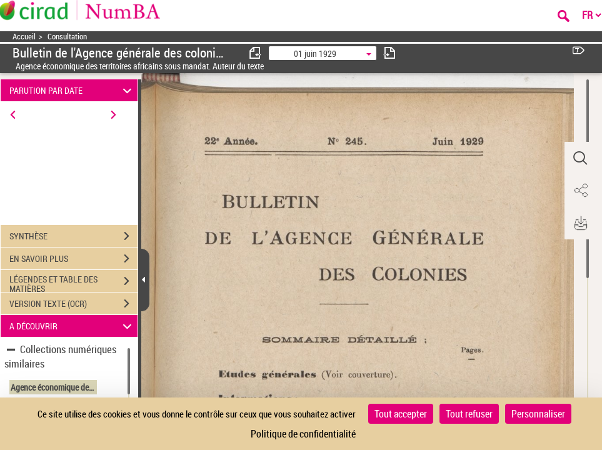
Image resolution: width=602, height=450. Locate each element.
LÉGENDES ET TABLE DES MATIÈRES (73, 282)
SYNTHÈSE (73, 236)
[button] (580, 158)
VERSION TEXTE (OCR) (73, 303)
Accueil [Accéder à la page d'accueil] (24, 36)
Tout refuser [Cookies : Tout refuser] (469, 414)
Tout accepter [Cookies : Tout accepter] (400, 414)
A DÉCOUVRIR (72, 326)
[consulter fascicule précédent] (255, 53)
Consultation (67, 36)
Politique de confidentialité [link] (303, 434)
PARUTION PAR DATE (72, 90)
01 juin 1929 (315, 53)
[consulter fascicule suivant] (389, 53)
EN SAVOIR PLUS (73, 259)
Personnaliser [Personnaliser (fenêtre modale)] (538, 414)
